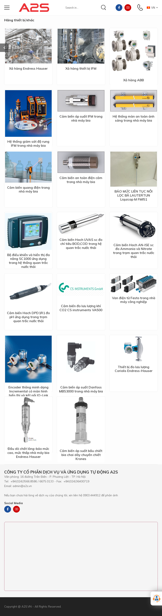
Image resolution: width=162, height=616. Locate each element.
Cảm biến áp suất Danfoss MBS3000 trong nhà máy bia (81, 389)
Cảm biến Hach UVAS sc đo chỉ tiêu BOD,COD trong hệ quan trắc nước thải (80, 243)
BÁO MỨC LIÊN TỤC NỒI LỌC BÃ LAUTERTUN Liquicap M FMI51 (134, 195)
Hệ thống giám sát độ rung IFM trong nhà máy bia (28, 143)
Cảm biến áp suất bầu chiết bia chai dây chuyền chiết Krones (81, 455)
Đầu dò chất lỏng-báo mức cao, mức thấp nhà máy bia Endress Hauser (28, 452)
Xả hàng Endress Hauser (28, 68)
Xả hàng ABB (133, 80)
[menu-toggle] (6, 7)
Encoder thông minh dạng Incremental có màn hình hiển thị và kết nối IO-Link (28, 391)
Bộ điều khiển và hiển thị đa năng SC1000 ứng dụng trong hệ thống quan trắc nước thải (28, 261)
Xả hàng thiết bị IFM (80, 68)
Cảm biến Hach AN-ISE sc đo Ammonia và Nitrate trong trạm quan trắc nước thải (133, 251)
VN (151, 7)
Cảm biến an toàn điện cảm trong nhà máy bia (80, 180)
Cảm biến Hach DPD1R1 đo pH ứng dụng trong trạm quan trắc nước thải (28, 317)
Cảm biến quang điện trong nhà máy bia (28, 189)
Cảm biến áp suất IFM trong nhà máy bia (81, 118)
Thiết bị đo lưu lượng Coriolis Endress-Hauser (134, 369)
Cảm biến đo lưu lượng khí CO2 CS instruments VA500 (80, 308)
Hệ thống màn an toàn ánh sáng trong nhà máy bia (133, 118)
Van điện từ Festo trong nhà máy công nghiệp (133, 300)
